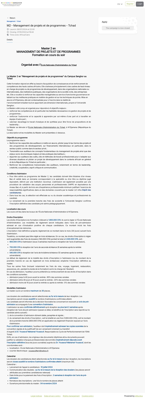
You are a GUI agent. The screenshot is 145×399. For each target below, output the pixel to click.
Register (130, 4)
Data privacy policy (52, 395)
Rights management (71, 395)
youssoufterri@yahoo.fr (38, 351)
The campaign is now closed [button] (118, 28)
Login (139, 4)
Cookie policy (88, 395)
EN (120, 4)
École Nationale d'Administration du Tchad (46, 127)
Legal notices (36, 395)
